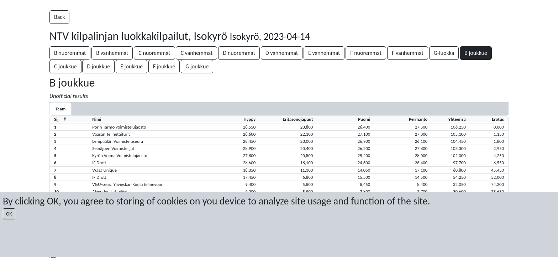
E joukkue (131, 66)
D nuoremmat (239, 53)
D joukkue (98, 66)
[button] (279, 126)
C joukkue (65, 66)
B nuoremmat (70, 53)
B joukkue (475, 53)
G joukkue (197, 66)
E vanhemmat (324, 53)
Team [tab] (60, 108)
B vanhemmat (112, 53)
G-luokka (444, 53)
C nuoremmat (154, 53)
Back (59, 17)
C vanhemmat (196, 53)
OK (9, 214)
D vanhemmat (281, 53)
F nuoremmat (365, 53)
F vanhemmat (407, 53)
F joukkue (164, 66)
